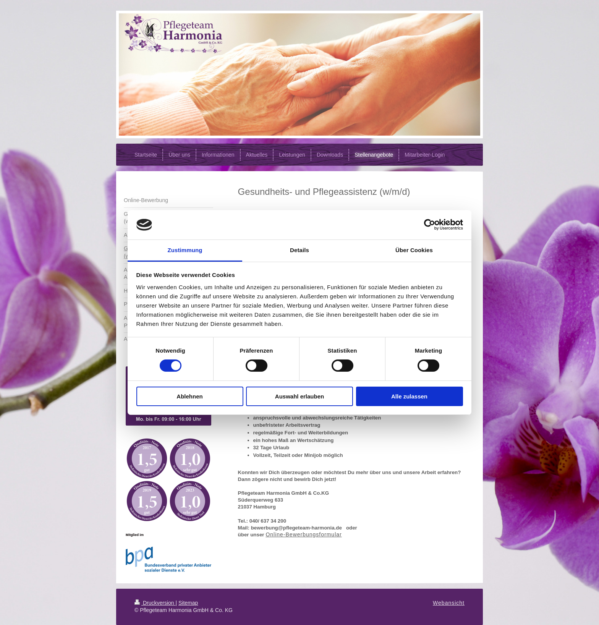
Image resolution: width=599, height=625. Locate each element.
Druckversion (154, 603)
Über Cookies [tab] (414, 250)
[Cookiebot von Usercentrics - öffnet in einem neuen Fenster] (429, 224)
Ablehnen (189, 396)
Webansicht (449, 603)
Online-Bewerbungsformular (304, 534)
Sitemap (188, 603)
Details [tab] (299, 250)
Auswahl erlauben (299, 396)
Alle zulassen (409, 396)
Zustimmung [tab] (185, 250)
